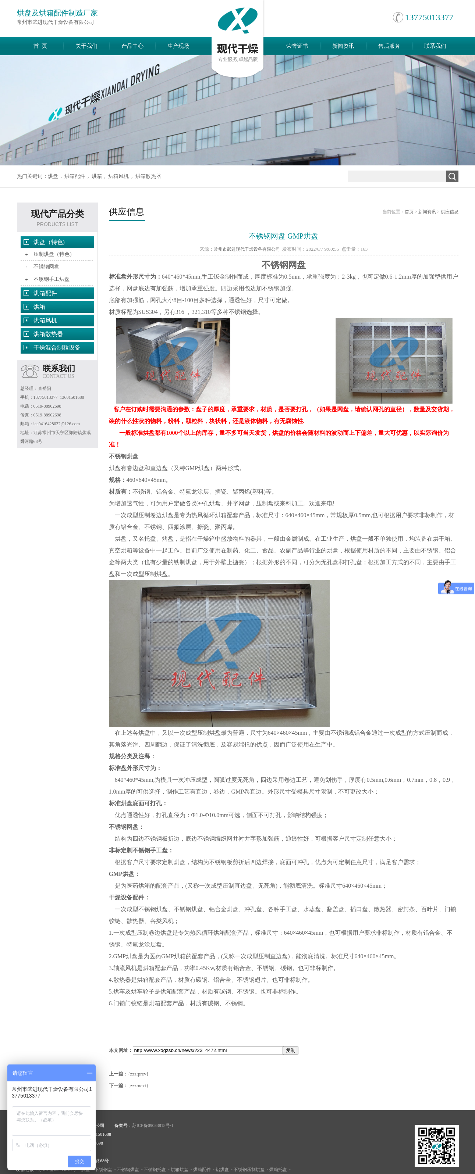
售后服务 (389, 46)
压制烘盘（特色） (54, 254)
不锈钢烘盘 (128, 1169)
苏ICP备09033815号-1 (153, 1125)
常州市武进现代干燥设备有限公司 (247, 249)
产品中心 (132, 46)
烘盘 (53, 176)
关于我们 (86, 46)
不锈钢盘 (103, 1169)
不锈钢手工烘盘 (51, 279)
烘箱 (97, 176)
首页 (409, 211)
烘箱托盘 (278, 1169)
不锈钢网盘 (46, 266)
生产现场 (178, 46)
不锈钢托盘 (155, 1169)
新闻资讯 (343, 46)
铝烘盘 (222, 1169)
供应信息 (449, 211)
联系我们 (435, 46)
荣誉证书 (297, 46)
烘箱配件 (74, 176)
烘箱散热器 (148, 176)
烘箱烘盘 (179, 1169)
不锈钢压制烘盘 (249, 1169)
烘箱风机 (118, 176)
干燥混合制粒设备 (57, 347)
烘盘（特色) (49, 242)
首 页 (40, 46)
